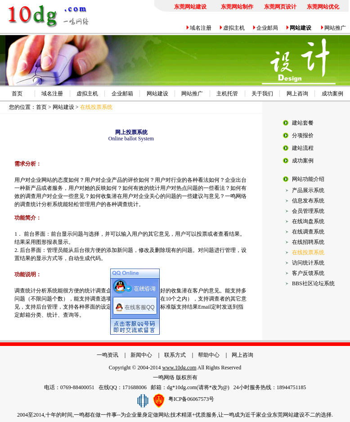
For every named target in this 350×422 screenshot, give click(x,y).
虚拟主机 (234, 28)
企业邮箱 (122, 93)
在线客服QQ (140, 306)
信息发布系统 (308, 201)
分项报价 (303, 135)
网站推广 (335, 28)
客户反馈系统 (308, 273)
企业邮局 (267, 28)
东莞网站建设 (288, 415)
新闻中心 (141, 355)
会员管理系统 (308, 211)
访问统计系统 (308, 263)
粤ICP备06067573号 (191, 398)
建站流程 (303, 148)
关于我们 (262, 93)
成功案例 (332, 93)
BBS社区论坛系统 (313, 283)
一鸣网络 (164, 377)
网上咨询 (297, 93)
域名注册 (200, 28)
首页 (17, 93)
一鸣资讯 (107, 355)
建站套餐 (303, 123)
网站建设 (157, 93)
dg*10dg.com (182, 387)
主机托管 (227, 93)
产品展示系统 (308, 190)
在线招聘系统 (308, 242)
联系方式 (175, 355)
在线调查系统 (308, 232)
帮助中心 (209, 355)
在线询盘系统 (308, 221)
